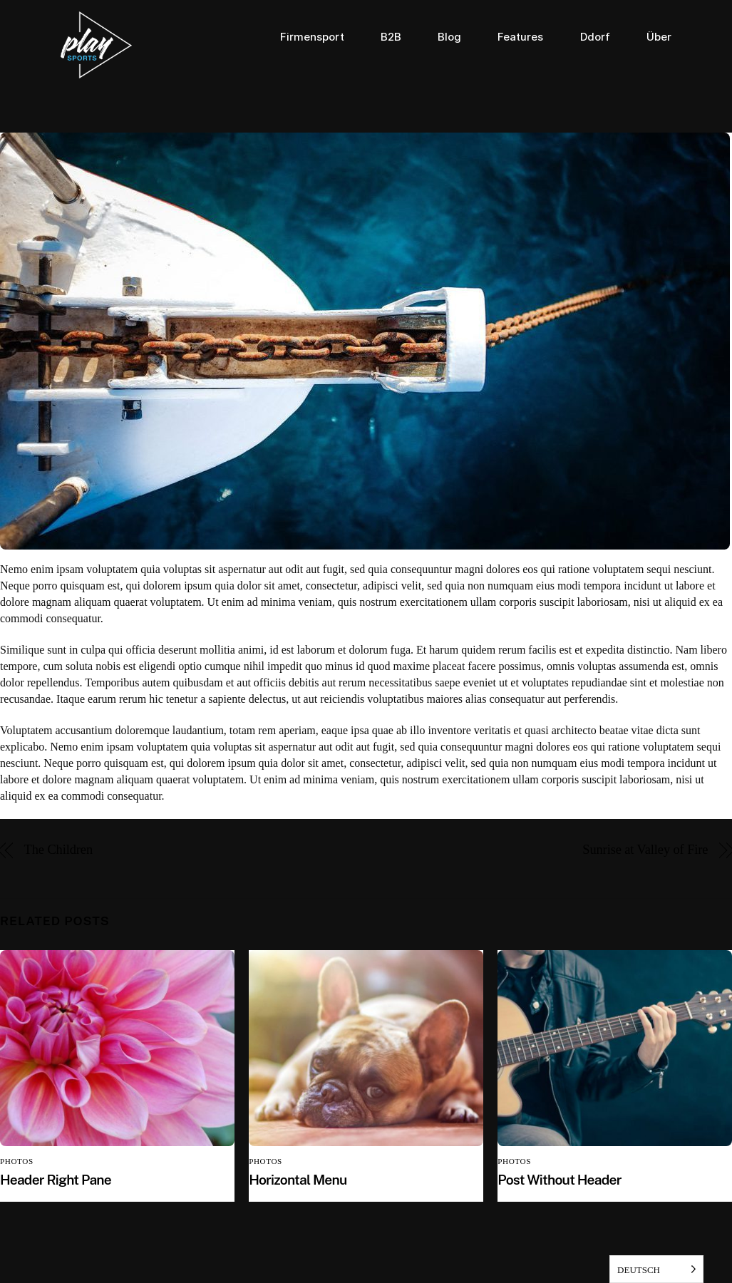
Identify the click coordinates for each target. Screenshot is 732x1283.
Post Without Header (559, 1179)
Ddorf (595, 37)
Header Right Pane (55, 1179)
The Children (58, 850)
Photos (16, 1161)
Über (658, 37)
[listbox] (656, 1269)
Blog (449, 37)
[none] (656, 1269)
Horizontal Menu (297, 1179)
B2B (391, 37)
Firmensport (312, 37)
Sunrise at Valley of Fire (645, 850)
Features (520, 37)
